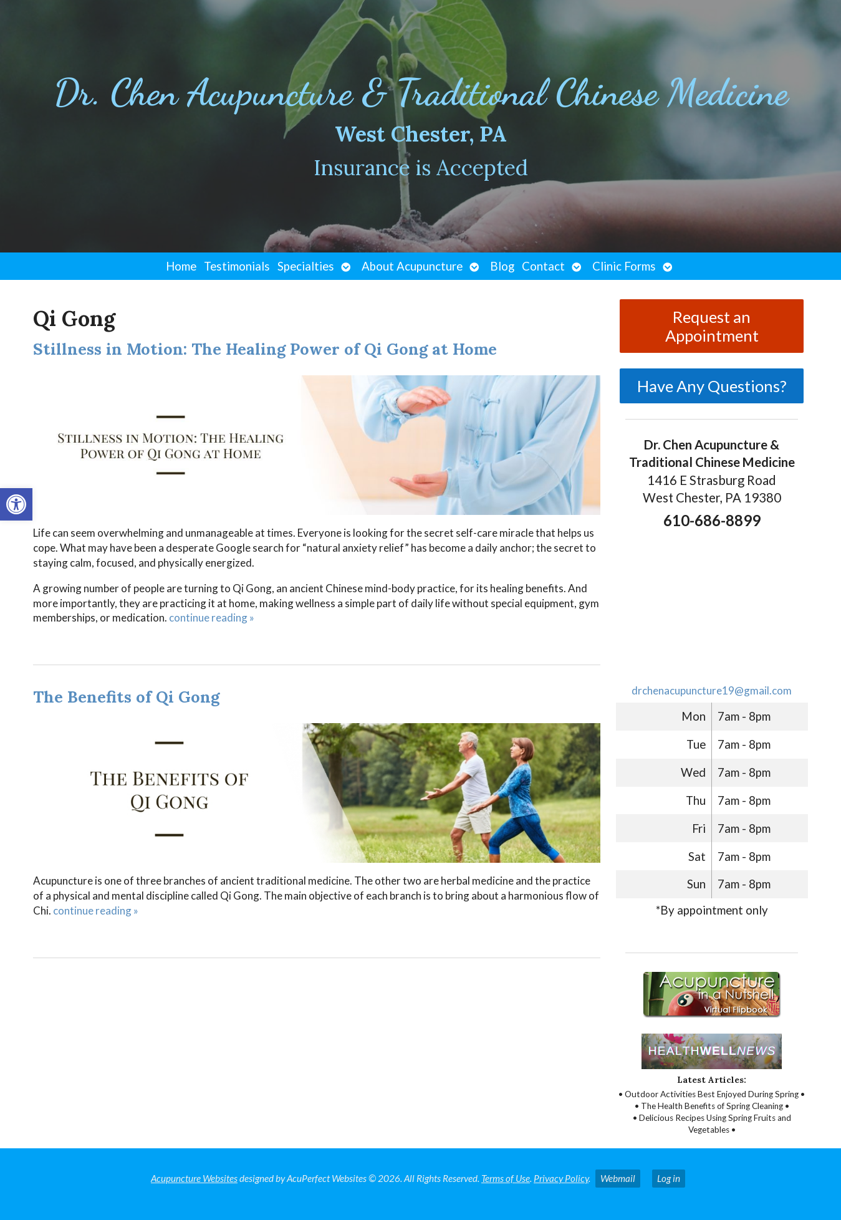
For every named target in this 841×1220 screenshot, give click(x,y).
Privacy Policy (561, 1178)
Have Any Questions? (712, 386)
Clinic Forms (624, 266)
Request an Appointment (712, 326)
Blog (502, 266)
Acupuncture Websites (194, 1178)
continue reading (211, 617)
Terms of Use (505, 1178)
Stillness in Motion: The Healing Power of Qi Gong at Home (265, 349)
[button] (16, 504)
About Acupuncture (412, 266)
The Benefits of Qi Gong (126, 696)
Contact (543, 266)
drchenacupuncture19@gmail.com (712, 690)
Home (181, 266)
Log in (668, 1178)
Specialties (305, 266)
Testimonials (237, 266)
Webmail (617, 1178)
